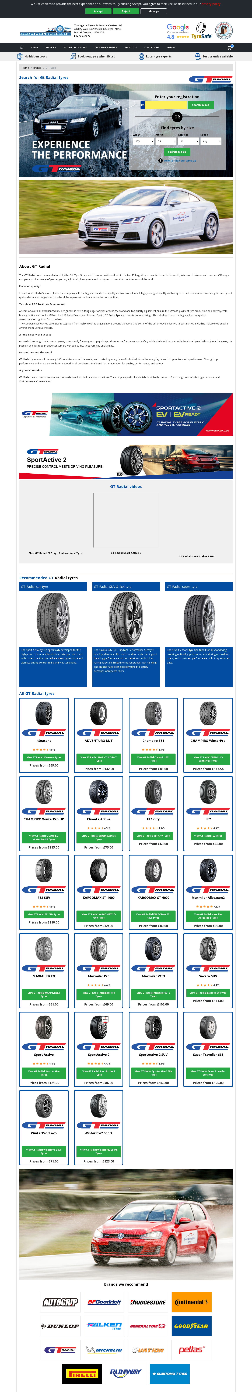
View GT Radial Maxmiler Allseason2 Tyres (208, 916)
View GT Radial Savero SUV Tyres (208, 992)
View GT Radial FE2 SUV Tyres (44, 914)
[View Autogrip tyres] (60, 1302)
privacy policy (211, 4)
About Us (131, 47)
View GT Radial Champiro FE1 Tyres (153, 759)
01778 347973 (82, 35)
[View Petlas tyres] (192, 1350)
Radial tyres (66, 577)
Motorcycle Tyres (75, 47)
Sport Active (33, 650)
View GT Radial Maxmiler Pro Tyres (99, 994)
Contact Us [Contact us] (151, 47)
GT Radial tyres (113, 315)
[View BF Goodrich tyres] (104, 1302)
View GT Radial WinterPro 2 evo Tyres (43, 1151)
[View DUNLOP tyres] (60, 1326)
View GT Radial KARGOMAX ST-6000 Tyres (153, 916)
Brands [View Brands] (37, 67)
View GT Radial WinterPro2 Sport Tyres (98, 1151)
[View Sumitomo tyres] (170, 1374)
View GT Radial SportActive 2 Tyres (98, 1073)
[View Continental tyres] (192, 1302)
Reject (126, 11)
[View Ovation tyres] (148, 1350)
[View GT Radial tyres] (60, 1350)
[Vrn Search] (164, 105)
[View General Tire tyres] (148, 1326)
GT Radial (41, 266)
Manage (154, 11)
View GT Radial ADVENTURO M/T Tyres (98, 759)
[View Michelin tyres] (104, 1350)
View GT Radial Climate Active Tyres (99, 837)
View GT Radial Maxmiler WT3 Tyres (153, 994)
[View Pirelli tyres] (82, 1374)
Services (51, 47)
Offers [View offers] (171, 47)
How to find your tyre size (180, 160)
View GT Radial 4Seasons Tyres (44, 757)
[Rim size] (188, 141)
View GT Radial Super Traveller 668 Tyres (208, 1073)
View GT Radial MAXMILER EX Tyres (44, 994)
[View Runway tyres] (126, 1374)
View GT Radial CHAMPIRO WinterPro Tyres (208, 759)
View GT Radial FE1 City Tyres (153, 835)
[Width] (143, 141)
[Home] (22, 47)
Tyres (34, 47)
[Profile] (166, 141)
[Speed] (211, 141)
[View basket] (229, 47)
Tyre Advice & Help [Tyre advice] (105, 47)
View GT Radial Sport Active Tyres (43, 1073)
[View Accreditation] (202, 30)
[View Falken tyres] (104, 1326)
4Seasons (182, 650)
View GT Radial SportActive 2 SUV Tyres (153, 1073)
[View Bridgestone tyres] (148, 1302)
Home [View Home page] (25, 67)
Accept (98, 11)
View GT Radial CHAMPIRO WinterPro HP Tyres (43, 837)
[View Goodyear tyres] (192, 1326)
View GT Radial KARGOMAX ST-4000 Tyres (99, 916)
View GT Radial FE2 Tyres (208, 835)
